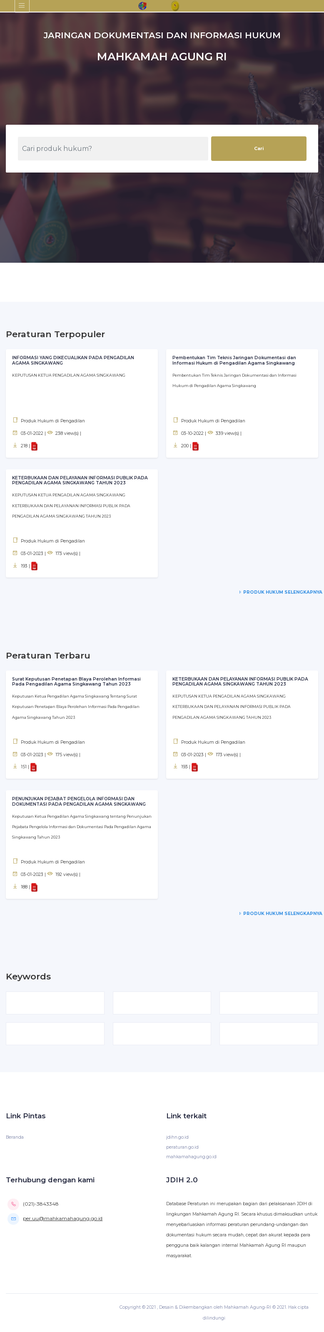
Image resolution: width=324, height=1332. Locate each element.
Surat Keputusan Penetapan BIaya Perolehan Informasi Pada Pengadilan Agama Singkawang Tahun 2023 (77, 681)
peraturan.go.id (182, 1147)
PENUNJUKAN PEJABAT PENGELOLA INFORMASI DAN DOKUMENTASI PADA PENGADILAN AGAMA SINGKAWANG (80, 801)
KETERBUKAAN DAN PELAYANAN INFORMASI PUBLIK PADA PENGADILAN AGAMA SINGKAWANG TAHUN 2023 (80, 480)
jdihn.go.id (177, 1137)
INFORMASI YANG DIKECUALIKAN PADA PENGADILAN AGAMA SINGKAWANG (73, 360)
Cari (259, 148)
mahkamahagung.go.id (191, 1157)
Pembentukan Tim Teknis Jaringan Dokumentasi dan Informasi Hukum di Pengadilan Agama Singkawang (235, 360)
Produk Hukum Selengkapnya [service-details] (279, 592)
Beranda (15, 1137)
